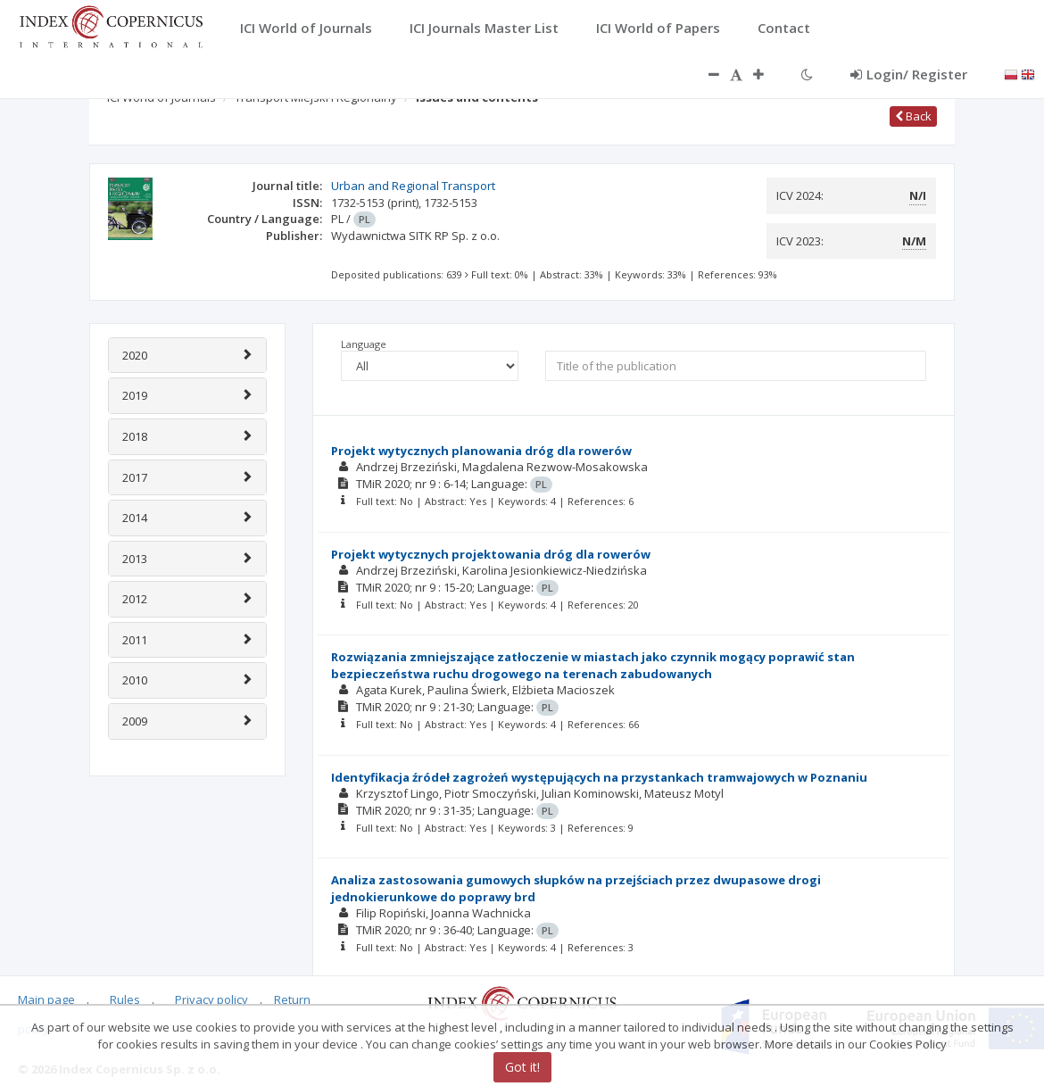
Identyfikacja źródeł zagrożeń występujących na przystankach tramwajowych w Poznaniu (599, 777)
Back (913, 116)
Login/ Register (908, 74)
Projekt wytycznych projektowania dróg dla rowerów (490, 554)
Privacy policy (211, 999)
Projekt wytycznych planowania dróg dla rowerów (481, 451)
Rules (125, 999)
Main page (46, 999)
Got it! (522, 1066)
